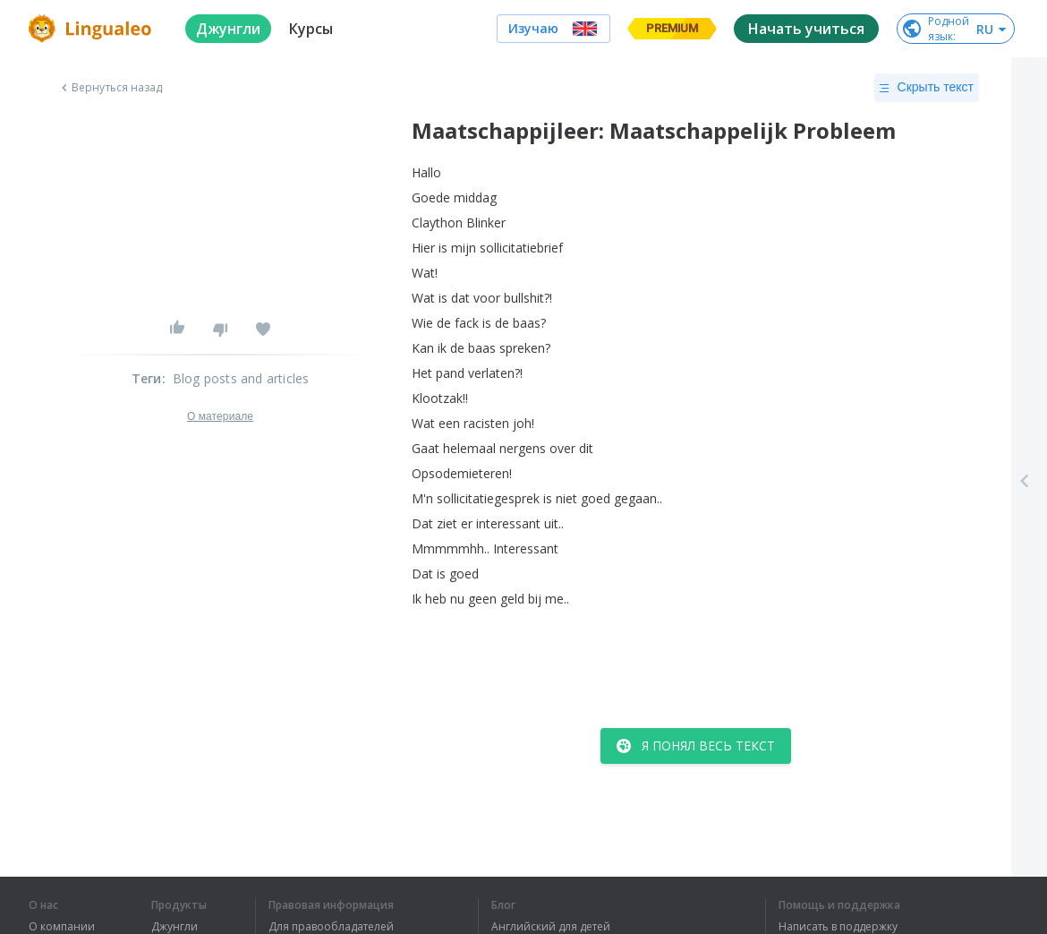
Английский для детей (550, 927)
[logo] (93, 28)
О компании (62, 927)
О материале (220, 416)
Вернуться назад (110, 87)
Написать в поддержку (838, 927)
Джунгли (174, 927)
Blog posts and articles (241, 378)
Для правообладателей (331, 927)
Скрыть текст (927, 88)
